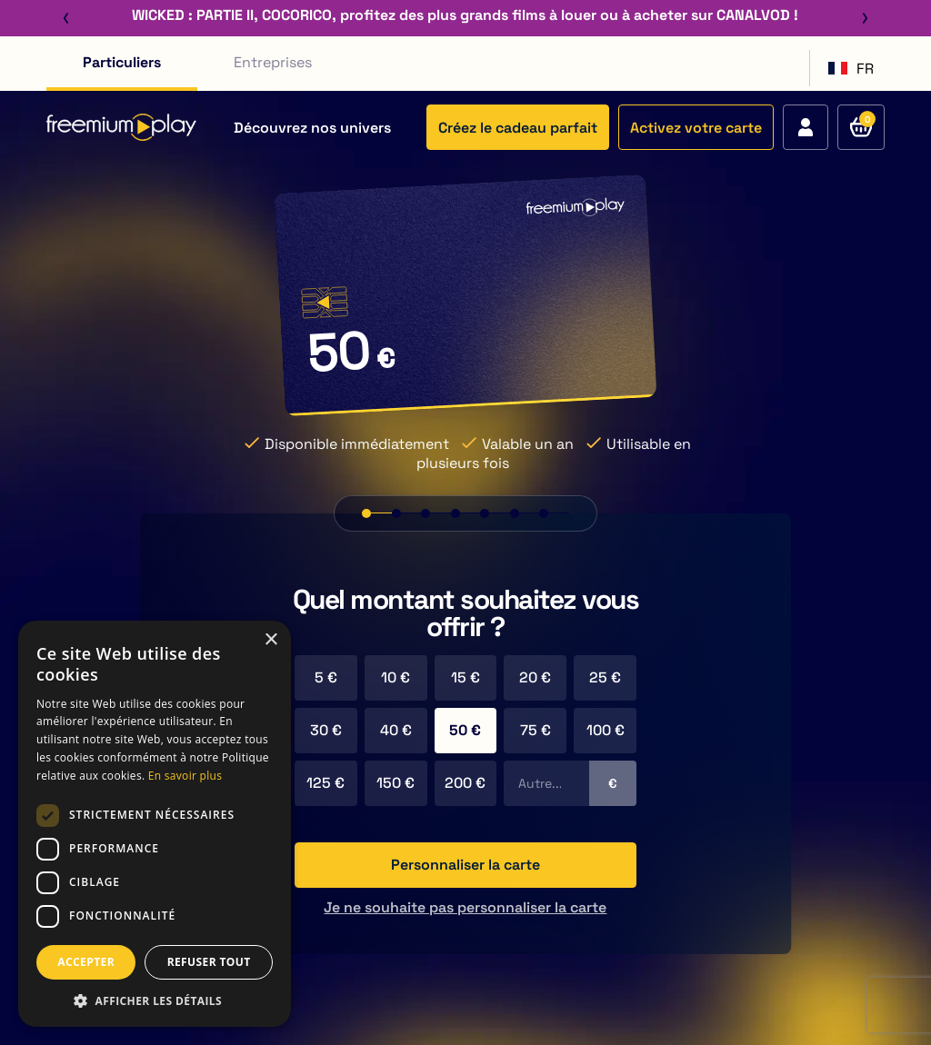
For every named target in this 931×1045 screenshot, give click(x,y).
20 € (535, 677)
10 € (395, 677)
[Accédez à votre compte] (805, 127)
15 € (465, 677)
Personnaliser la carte (465, 864)
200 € (465, 782)
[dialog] (154, 824)
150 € (395, 782)
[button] (154, 1000)
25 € (605, 677)
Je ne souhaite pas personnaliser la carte (465, 907)
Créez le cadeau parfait (517, 127)
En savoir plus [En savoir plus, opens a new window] (185, 775)
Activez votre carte (696, 127)
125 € (325, 782)
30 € (326, 730)
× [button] (270, 640)
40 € (396, 730)
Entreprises (273, 62)
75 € (535, 730)
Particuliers (122, 62)
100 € (605, 730)
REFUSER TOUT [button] (209, 962)
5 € (326, 677)
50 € (465, 730)
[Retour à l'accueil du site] (121, 127)
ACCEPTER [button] (86, 962)
